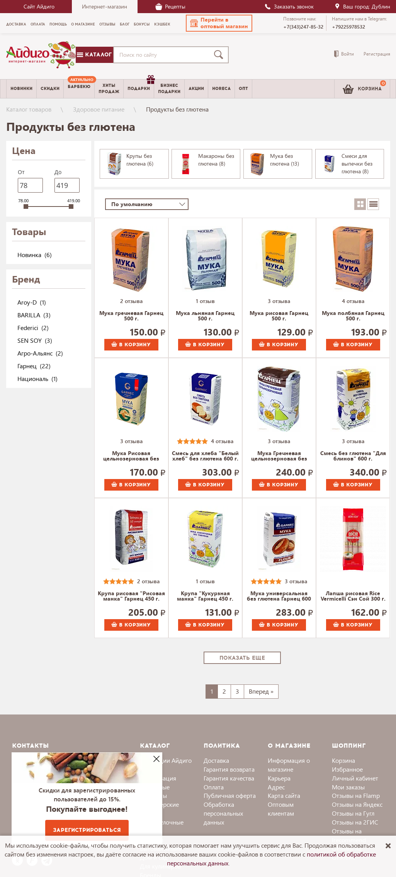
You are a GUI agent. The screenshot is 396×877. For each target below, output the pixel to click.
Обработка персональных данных (223, 813)
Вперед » (261, 691)
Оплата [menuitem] (38, 24)
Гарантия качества (229, 778)
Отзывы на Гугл (353, 813)
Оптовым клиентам (281, 808)
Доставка (216, 760)
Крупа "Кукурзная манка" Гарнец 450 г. (205, 596)
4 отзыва (353, 301)
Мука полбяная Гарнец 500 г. (353, 316)
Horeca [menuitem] (221, 88)
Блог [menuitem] (124, 24)
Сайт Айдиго (39, 6)
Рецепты (170, 6)
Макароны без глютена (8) (216, 159)
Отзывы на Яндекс (357, 804)
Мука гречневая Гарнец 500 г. (131, 316)
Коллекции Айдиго (166, 760)
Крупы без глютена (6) (139, 159)
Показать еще (242, 658)
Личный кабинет (355, 778)
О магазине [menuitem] (83, 24)
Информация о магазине (289, 764)
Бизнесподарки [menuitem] (169, 88)
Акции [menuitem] (196, 88)
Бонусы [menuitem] (142, 24)
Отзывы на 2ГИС (355, 822)
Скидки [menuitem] (50, 88)
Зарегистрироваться (87, 830)
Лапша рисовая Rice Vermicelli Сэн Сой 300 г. (353, 596)
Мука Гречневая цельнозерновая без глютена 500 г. (279, 456)
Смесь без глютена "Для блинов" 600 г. (353, 456)
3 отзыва (279, 301)
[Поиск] (220, 54)
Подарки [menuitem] (140, 86)
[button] (219, 23)
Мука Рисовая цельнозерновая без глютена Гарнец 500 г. (131, 456)
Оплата (214, 787)
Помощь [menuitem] (58, 24)
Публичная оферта (230, 795)
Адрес (276, 787)
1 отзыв (205, 301)
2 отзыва (131, 301)
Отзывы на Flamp (356, 795)
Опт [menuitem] (243, 88)
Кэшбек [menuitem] (162, 24)
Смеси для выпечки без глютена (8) (357, 163)
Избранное (347, 769)
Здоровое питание (98, 109)
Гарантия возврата (229, 769)
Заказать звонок (289, 6)
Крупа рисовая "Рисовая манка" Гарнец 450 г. (131, 596)
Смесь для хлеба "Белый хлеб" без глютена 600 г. (205, 456)
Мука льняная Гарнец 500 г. (205, 316)
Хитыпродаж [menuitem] (109, 88)
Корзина (343, 760)
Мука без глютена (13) (284, 159)
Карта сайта (284, 795)
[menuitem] (79, 89)
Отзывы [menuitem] (107, 24)
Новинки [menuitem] (21, 88)
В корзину (131, 345)
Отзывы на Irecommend (349, 835)
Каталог (94, 55)
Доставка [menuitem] (16, 24)
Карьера (279, 778)
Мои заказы (348, 787)
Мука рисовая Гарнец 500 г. (279, 316)
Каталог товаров (28, 109)
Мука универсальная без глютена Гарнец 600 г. (279, 596)
